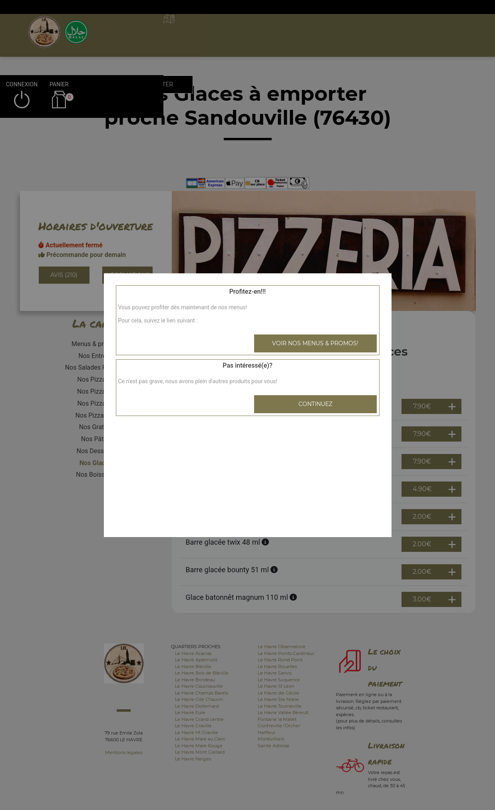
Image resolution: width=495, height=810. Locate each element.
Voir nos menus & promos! (315, 343)
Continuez (315, 404)
